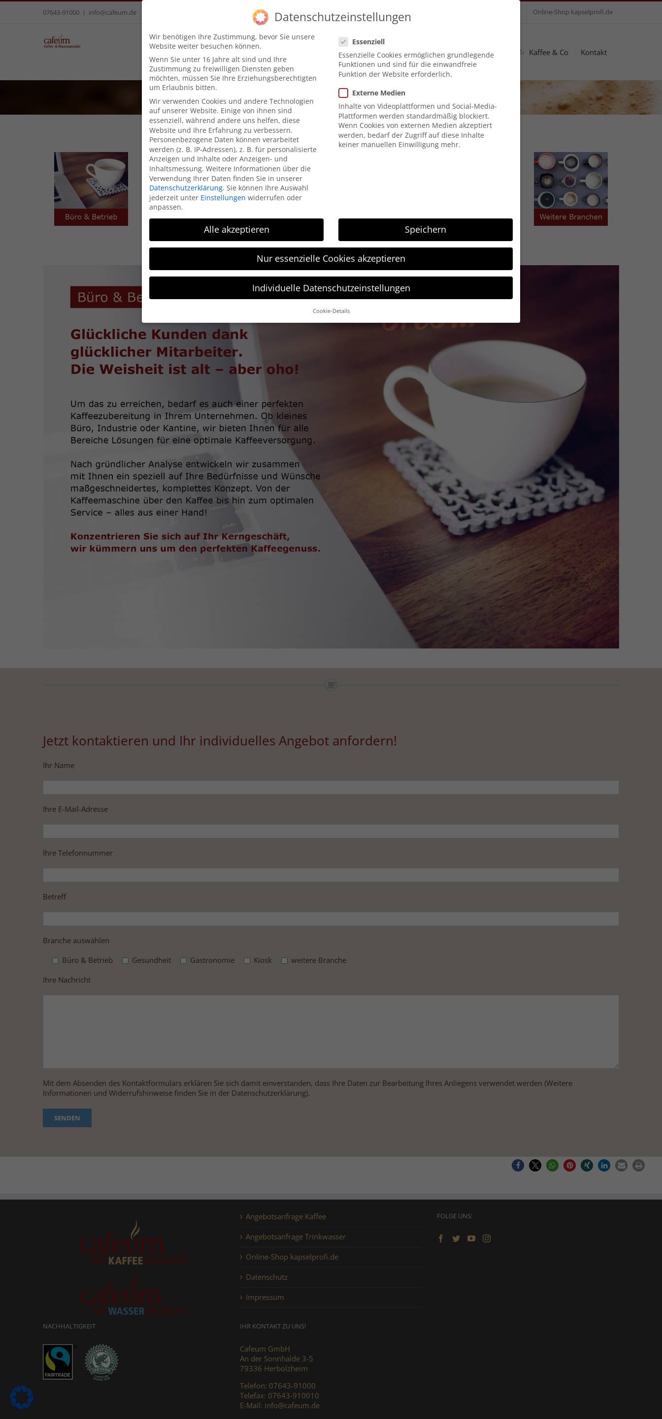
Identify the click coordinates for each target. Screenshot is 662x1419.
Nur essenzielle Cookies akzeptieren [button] (331, 258)
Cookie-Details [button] (331, 311)
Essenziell (365, 41)
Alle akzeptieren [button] (236, 229)
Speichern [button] (425, 229)
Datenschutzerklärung (186, 187)
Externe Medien (376, 92)
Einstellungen (223, 197)
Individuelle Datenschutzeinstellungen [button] (331, 288)
